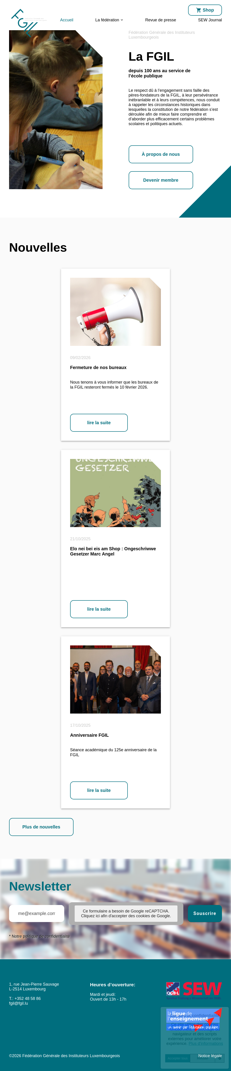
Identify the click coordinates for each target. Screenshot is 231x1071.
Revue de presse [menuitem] (160, 20)
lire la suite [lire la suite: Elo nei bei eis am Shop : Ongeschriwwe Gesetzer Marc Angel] (99, 609)
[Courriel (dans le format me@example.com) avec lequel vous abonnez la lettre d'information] (36, 913)
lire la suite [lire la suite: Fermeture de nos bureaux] (99, 422)
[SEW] (194, 991)
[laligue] (194, 1020)
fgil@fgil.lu (18, 1003)
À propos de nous (161, 154)
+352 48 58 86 (28, 998)
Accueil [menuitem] (66, 20)
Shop (205, 10)
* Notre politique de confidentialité (39, 936)
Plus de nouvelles (41, 826)
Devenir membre (160, 180)
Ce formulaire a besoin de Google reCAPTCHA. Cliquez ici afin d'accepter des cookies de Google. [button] (126, 913)
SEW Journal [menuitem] (210, 20)
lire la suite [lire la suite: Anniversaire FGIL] (99, 790)
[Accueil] (29, 38)
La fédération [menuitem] (107, 20)
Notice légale (210, 1056)
